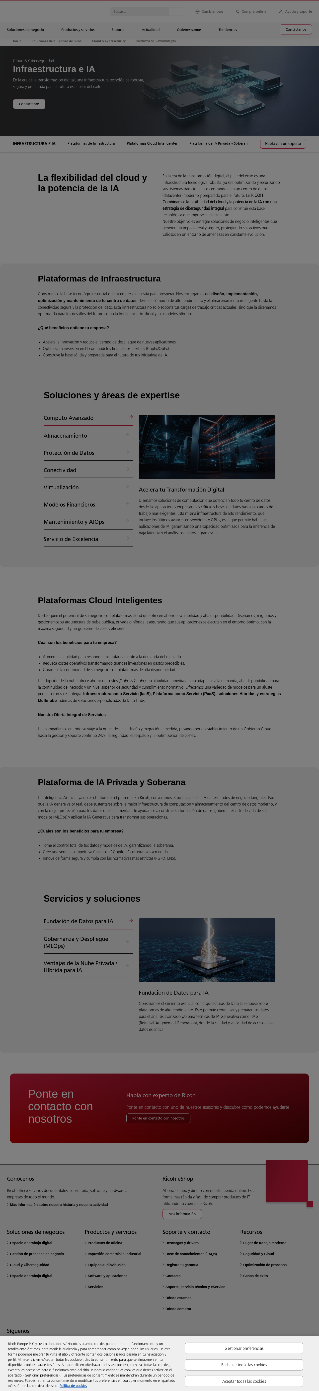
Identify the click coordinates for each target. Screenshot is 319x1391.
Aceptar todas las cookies (244, 1381)
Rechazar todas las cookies (244, 1364)
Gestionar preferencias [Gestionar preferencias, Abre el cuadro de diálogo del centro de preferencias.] (244, 1348)
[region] (159, 1363)
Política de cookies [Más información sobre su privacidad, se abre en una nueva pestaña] (73, 1386)
